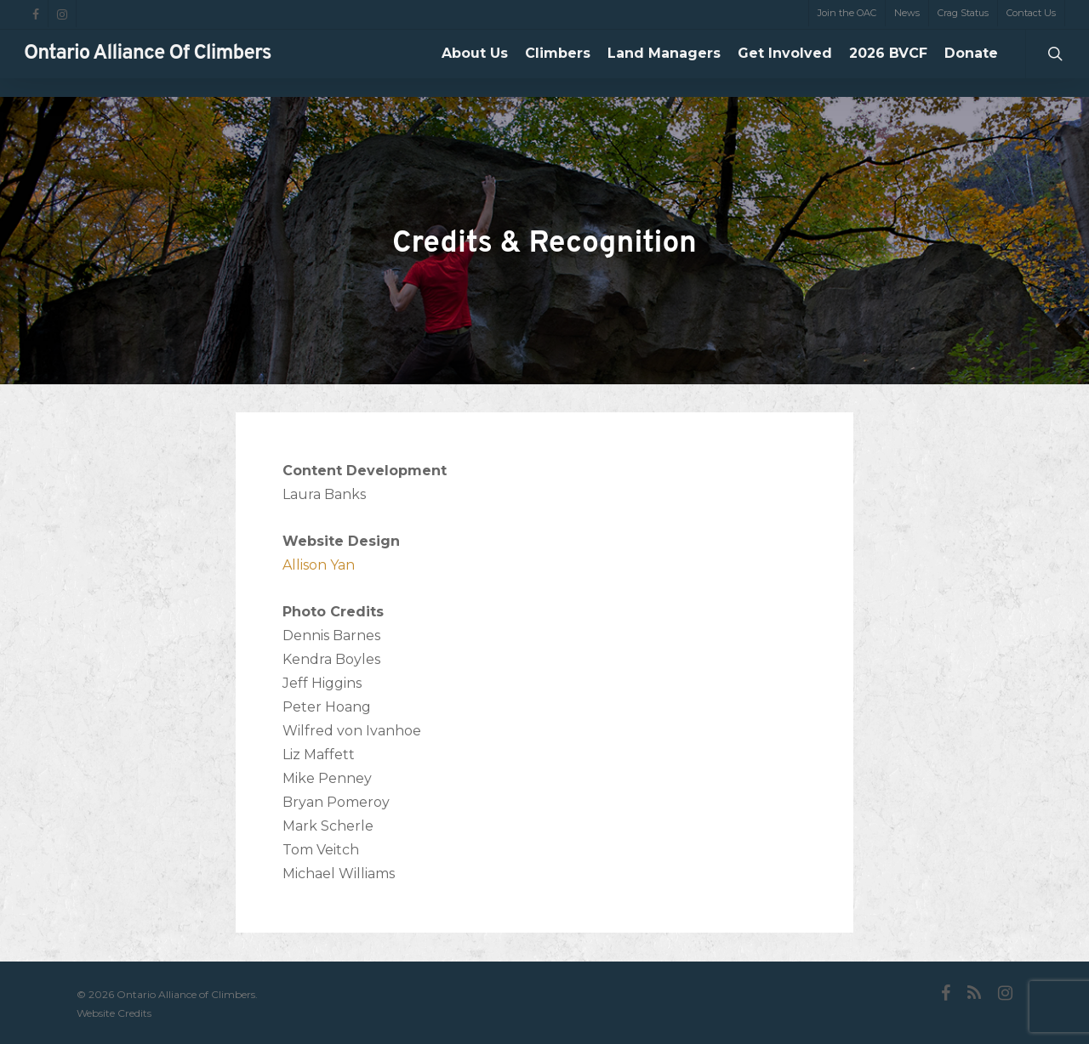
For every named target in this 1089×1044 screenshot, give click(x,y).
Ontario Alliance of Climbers (147, 64)
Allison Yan (318, 565)
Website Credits (114, 1013)
